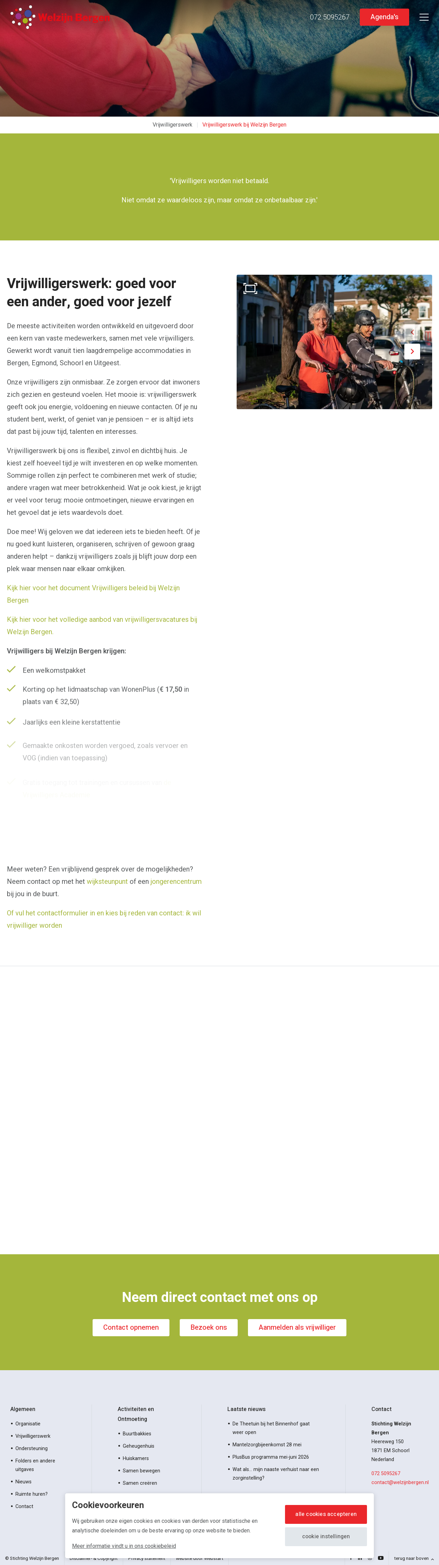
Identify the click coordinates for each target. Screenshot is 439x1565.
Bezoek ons (208, 1327)
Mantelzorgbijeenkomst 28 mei (267, 1445)
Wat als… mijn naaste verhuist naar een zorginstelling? (276, 1474)
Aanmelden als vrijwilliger (297, 1327)
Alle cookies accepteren (326, 1514)
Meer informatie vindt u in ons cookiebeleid (124, 1546)
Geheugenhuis (138, 1446)
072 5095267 (385, 1474)
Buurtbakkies (137, 1434)
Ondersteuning (31, 1448)
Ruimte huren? (31, 1494)
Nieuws (23, 1482)
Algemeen (22, 1409)
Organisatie (27, 1424)
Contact (24, 1506)
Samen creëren (140, 1483)
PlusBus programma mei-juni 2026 (271, 1457)
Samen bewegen (141, 1471)
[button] (412, 332)
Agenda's (384, 17)
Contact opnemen (131, 1327)
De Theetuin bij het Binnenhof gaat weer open (271, 1428)
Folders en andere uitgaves (35, 1465)
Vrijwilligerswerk (172, 124)
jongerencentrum (176, 881)
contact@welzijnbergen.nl (400, 1482)
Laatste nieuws (246, 1409)
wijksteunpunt (107, 881)
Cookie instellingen (326, 1536)
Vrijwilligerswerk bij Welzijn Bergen (244, 124)
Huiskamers (136, 1458)
